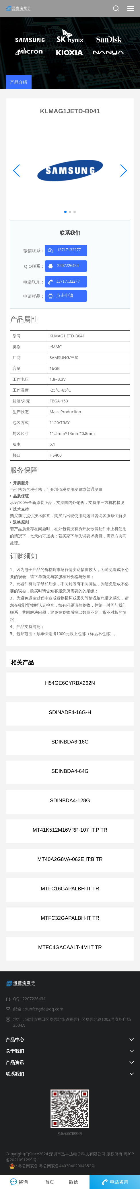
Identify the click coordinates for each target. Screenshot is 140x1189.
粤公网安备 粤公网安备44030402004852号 (56, 1165)
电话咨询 (114, 1181)
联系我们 (15, 1074)
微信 (73, 1182)
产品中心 (15, 1039)
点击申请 (59, 296)
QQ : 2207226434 (29, 998)
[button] (65, 212)
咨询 (19, 1181)
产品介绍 (18, 87)
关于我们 (15, 1051)
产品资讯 (15, 1062)
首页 (49, 1182)
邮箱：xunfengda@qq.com (38, 1009)
